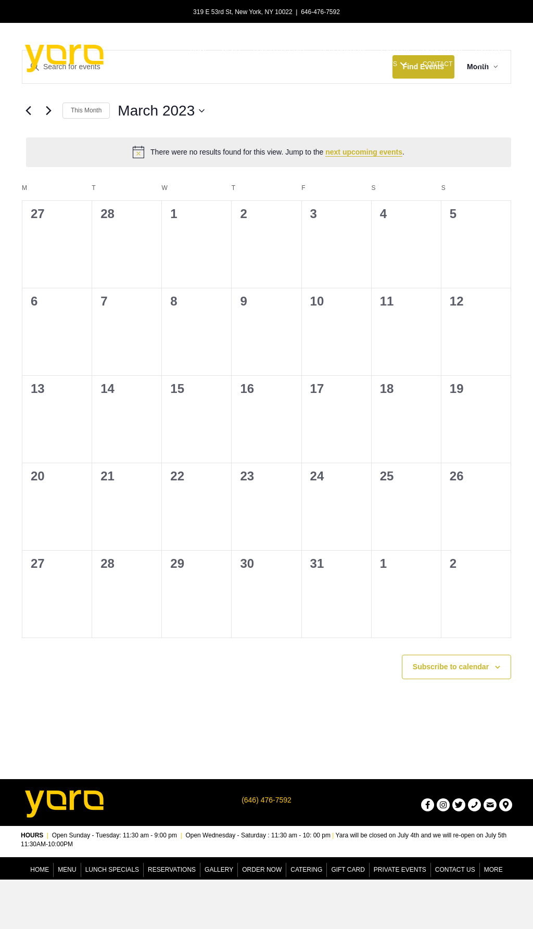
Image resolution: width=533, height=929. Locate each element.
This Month (86, 110)
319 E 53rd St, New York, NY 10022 (243, 12)
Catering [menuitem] (306, 869)
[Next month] (48, 111)
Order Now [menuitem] (262, 869)
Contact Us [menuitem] (455, 869)
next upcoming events (363, 152)
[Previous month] (28, 111)
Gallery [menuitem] (219, 869)
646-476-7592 (320, 12)
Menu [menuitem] (67, 869)
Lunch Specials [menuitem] (112, 869)
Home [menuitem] (39, 869)
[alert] (268, 152)
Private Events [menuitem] (400, 869)
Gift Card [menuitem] (347, 869)
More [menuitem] (493, 869)
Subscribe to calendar (451, 667)
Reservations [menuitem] (172, 869)
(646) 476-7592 (266, 800)
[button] (403, 64)
